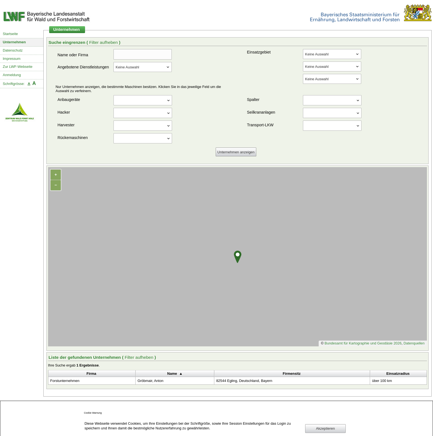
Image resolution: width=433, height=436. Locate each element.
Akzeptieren (325, 428)
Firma (91, 373)
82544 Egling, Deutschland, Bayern (244, 381)
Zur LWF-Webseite (17, 67)
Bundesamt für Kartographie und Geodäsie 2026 (363, 343)
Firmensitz (292, 373)
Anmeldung (12, 75)
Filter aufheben (104, 42)
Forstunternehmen (65, 381)
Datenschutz (13, 50)
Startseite (10, 34)
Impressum (11, 59)
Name (172, 373)
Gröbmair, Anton (150, 381)
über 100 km (382, 381)
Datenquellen (413, 343)
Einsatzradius (398, 373)
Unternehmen (14, 42)
